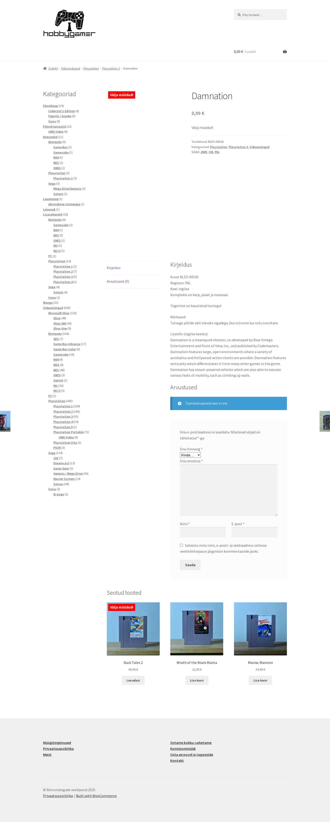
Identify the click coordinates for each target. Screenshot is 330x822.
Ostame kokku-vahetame (191, 742)
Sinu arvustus (191, 461)
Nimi (185, 524)
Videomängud (70, 68)
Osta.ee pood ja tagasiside (191, 754)
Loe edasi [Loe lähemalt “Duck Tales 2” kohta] (133, 680)
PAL (217, 152)
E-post (238, 524)
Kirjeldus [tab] (114, 267)
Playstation (91, 68)
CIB (211, 152)
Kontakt (177, 760)
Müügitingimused (57, 742)
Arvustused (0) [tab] (118, 281)
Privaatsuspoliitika (58, 748)
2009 (204, 152)
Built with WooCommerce (96, 795)
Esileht (53, 68)
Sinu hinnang (191, 449)
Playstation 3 (111, 68)
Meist (47, 754)
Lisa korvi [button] (197, 680)
